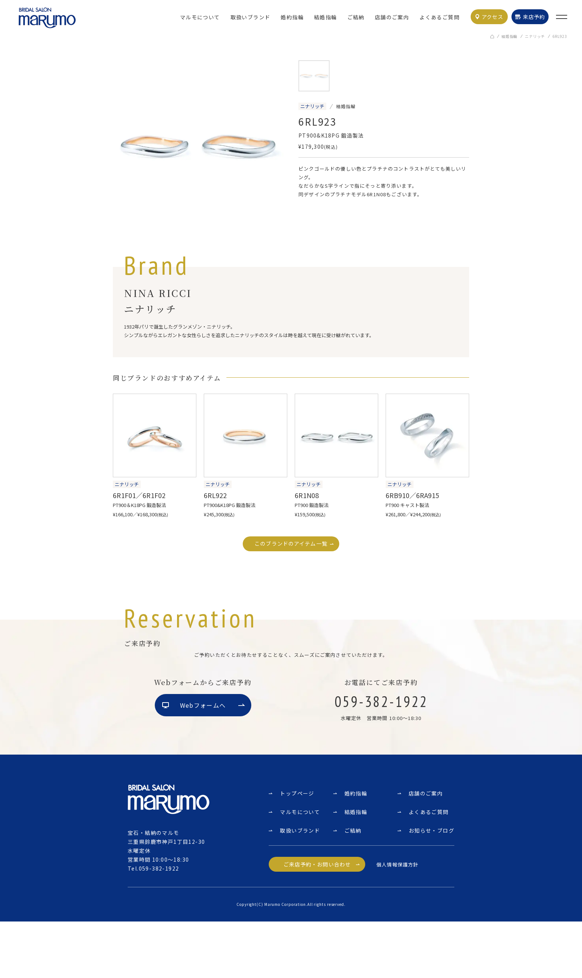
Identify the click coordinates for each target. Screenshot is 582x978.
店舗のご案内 (392, 17)
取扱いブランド (250, 17)
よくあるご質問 (439, 17)
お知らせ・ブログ (431, 887)
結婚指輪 (325, 17)
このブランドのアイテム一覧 (291, 544)
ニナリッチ (535, 37)
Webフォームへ (203, 762)
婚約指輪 (292, 17)
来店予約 (534, 16)
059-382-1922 (159, 925)
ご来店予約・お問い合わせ (317, 920)
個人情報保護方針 (397, 920)
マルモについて (200, 17)
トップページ (297, 849)
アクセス (492, 16)
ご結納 (355, 17)
